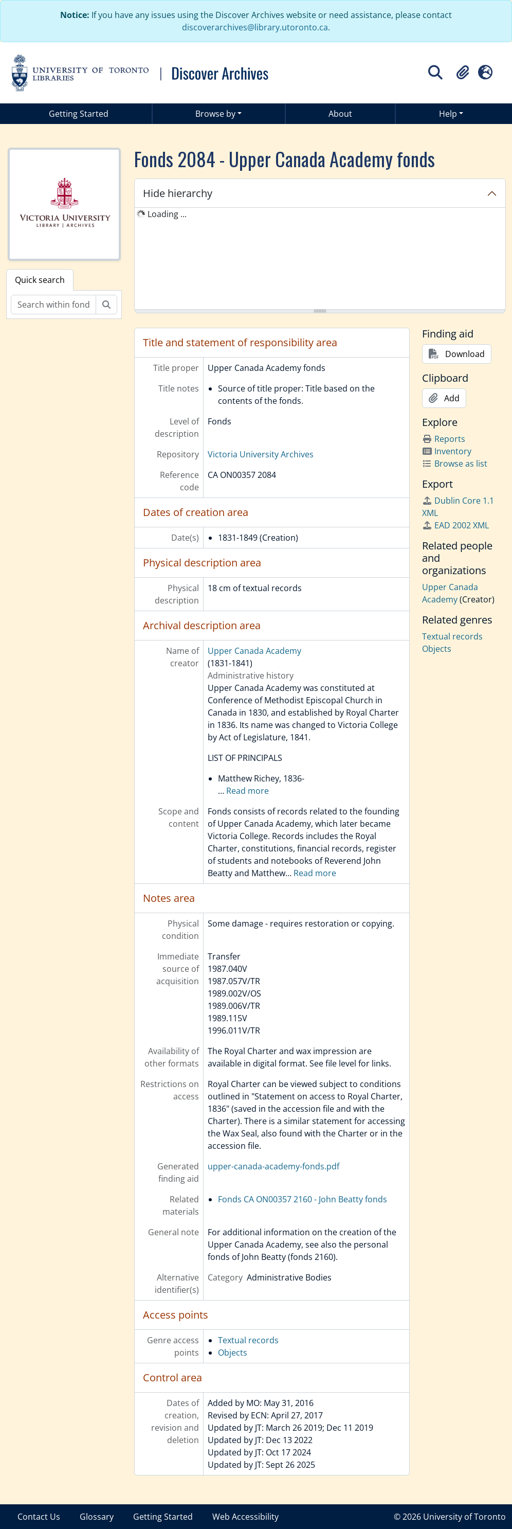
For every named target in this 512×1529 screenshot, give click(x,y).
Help (448, 113)
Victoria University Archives (261, 454)
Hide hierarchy (177, 193)
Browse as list (454, 463)
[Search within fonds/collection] (53, 304)
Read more (247, 790)
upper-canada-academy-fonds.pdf (273, 1166)
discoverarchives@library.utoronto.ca (255, 27)
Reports (443, 439)
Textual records (248, 1340)
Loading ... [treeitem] (167, 214)
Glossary (97, 1516)
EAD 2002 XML (455, 525)
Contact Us (38, 1516)
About (340, 113)
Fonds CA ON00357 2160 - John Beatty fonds (302, 1199)
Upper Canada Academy (254, 650)
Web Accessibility (245, 1516)
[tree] (320, 259)
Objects (232, 1352)
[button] (462, 72)
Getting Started (78, 113)
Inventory (446, 451)
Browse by (215, 113)
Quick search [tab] (40, 280)
